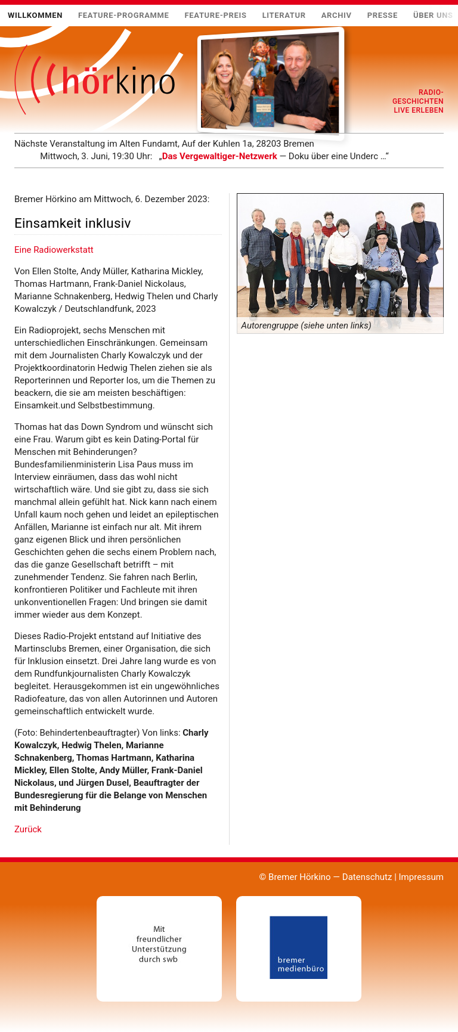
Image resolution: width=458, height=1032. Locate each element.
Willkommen (35, 15)
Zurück (28, 829)
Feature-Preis (216, 15)
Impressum (421, 877)
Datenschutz (367, 877)
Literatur (284, 15)
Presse (382, 15)
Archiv (336, 15)
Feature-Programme (123, 15)
